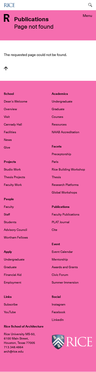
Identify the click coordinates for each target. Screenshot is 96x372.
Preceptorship (61, 154)
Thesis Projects (14, 177)
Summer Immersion (65, 282)
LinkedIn (58, 320)
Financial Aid (13, 275)
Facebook (58, 312)
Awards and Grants (65, 267)
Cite (54, 230)
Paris (55, 162)
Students (10, 222)
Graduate (58, 109)
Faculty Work (13, 185)
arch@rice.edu (14, 352)
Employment (12, 282)
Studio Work (12, 169)
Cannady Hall (13, 124)
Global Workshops (64, 192)
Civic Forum (60, 275)
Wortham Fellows (16, 237)
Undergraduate (62, 101)
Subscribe (11, 304)
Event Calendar (62, 252)
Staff (7, 214)
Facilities (10, 132)
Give (7, 147)
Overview (10, 109)
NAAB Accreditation (65, 132)
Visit (7, 117)
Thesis (56, 177)
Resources (59, 124)
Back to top (6, 68)
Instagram (58, 304)
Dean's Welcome (15, 101)
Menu (87, 15)
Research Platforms (65, 185)
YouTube (10, 312)
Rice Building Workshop (68, 169)
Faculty (9, 207)
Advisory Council (15, 230)
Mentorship (60, 259)
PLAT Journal (60, 222)
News (8, 140)
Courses (57, 117)
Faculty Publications (65, 214)
